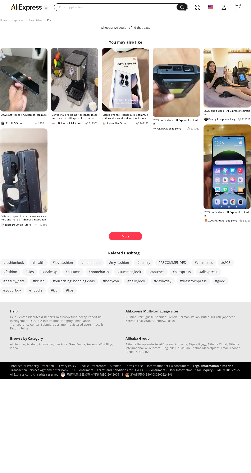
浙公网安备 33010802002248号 (148, 374)
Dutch (205, 317)
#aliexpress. (208, 272)
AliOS (139, 352)
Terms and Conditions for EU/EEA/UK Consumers (131, 370)
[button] (46, 7)
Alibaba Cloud (217, 344)
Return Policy (19, 328)
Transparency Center (25, 325)
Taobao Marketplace (205, 348)
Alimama (181, 344)
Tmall (225, 348)
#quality (143, 262)
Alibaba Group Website (142, 344)
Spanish (160, 317)
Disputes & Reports (41, 317)
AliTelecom (152, 348)
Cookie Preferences (93, 366)
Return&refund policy (71, 317)
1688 (148, 352)
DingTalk (167, 348)
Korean (131, 321)
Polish (170, 321)
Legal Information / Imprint (213, 366)
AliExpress (166, 344)
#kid (54, 290)
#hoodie (35, 290)
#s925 (226, 262)
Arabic (148, 321)
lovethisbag (35, 20)
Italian (195, 317)
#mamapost (91, 262)
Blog (109, 344)
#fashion (10, 272)
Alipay (192, 344)
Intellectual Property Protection (32, 366)
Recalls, (99, 325)
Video (14, 348)
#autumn (73, 272)
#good (220, 281)
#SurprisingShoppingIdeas (74, 281)
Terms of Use (134, 366)
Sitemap (116, 366)
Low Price (61, 344)
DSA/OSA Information (45, 321)
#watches (156, 272)
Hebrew (159, 321)
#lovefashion (63, 262)
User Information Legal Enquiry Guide (195, 370)
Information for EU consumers (168, 366)
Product (32, 344)
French (172, 317)
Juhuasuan (182, 348)
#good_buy (12, 290)
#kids (30, 272)
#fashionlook (13, 262)
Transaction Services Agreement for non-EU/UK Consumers (51, 370)
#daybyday (162, 281)
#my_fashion (119, 262)
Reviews (92, 344)
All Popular (17, 344)
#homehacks (99, 272)
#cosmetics (204, 262)
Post (49, 20)
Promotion (46, 344)
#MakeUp (49, 272)
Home (3, 20)
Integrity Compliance (75, 321)
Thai (140, 321)
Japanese (228, 317)
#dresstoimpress (193, 281)
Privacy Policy (67, 366)
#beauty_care (14, 281)
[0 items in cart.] (237, 7)
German (184, 317)
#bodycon (111, 281)
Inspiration (18, 20)
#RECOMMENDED (172, 262)
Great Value (77, 344)
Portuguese (146, 317)
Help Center (18, 317)
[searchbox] (117, 7)
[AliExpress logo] (26, 7)
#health (38, 262)
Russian (131, 317)
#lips (69, 290)
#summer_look (129, 272)
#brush (39, 281)
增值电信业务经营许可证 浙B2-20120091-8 (95, 374)
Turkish (216, 317)
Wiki (102, 344)
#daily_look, (136, 281)
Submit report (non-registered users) (66, 325)
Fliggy (202, 344)
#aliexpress (182, 272)
